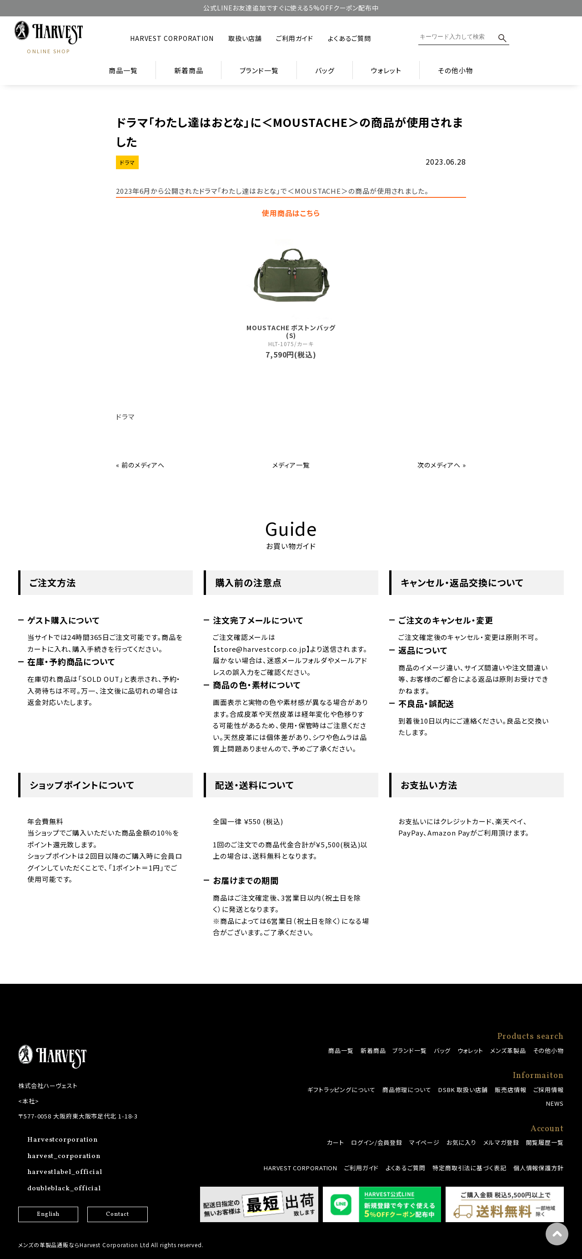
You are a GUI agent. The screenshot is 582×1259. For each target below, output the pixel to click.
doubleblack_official (64, 1189)
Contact (117, 1214)
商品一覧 (123, 70)
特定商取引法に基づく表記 (469, 1167)
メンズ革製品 (508, 1050)
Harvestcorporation (62, 1140)
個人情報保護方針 (538, 1167)
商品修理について (406, 1089)
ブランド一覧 (409, 1050)
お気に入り (462, 1142)
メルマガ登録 (501, 1142)
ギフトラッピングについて (341, 1089)
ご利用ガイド (294, 38)
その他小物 (548, 1050)
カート (335, 1142)
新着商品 (188, 70)
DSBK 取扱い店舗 (463, 1089)
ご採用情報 (548, 1089)
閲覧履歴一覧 (545, 1142)
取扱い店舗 (245, 38)
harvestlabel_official (64, 1172)
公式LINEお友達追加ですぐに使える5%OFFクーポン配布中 (291, 7)
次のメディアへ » (441, 464)
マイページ (424, 1142)
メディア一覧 (290, 464)
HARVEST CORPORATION (172, 38)
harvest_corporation (63, 1156)
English (48, 1214)
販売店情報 (511, 1089)
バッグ (442, 1050)
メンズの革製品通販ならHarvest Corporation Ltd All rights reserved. (111, 1245)
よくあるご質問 (349, 38)
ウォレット (470, 1050)
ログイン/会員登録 (376, 1142)
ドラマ (127, 162)
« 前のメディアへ (140, 464)
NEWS (555, 1103)
